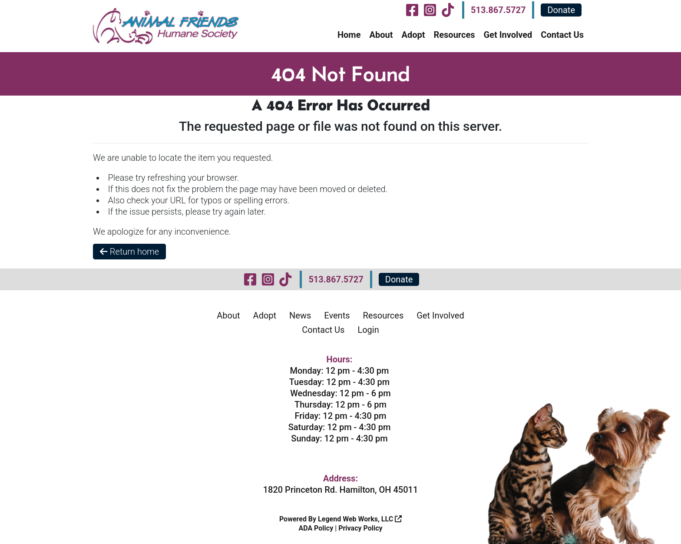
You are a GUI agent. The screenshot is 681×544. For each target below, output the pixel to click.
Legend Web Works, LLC (360, 519)
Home (349, 35)
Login (368, 330)
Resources (454, 35)
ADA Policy (315, 528)
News (300, 315)
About (381, 35)
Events (337, 315)
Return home (129, 251)
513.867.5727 (498, 10)
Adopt (413, 35)
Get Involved (507, 35)
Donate (561, 10)
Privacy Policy (360, 528)
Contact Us (562, 35)
